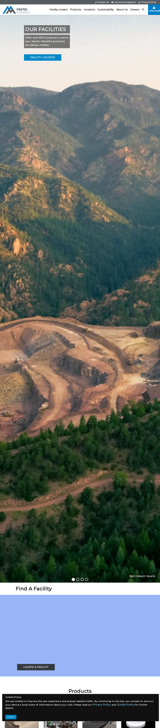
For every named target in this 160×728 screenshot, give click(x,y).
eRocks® (154, 9)
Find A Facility (34, 589)
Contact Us (102, 2)
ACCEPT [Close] (10, 717)
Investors (89, 9)
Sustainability (105, 9)
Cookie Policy (125, 704)
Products (75, 9)
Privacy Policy (147, 2)
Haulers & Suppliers (124, 2)
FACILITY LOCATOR (42, 57)
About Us (122, 9)
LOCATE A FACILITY (35, 667)
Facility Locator (58, 9)
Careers (134, 9)
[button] (143, 10)
